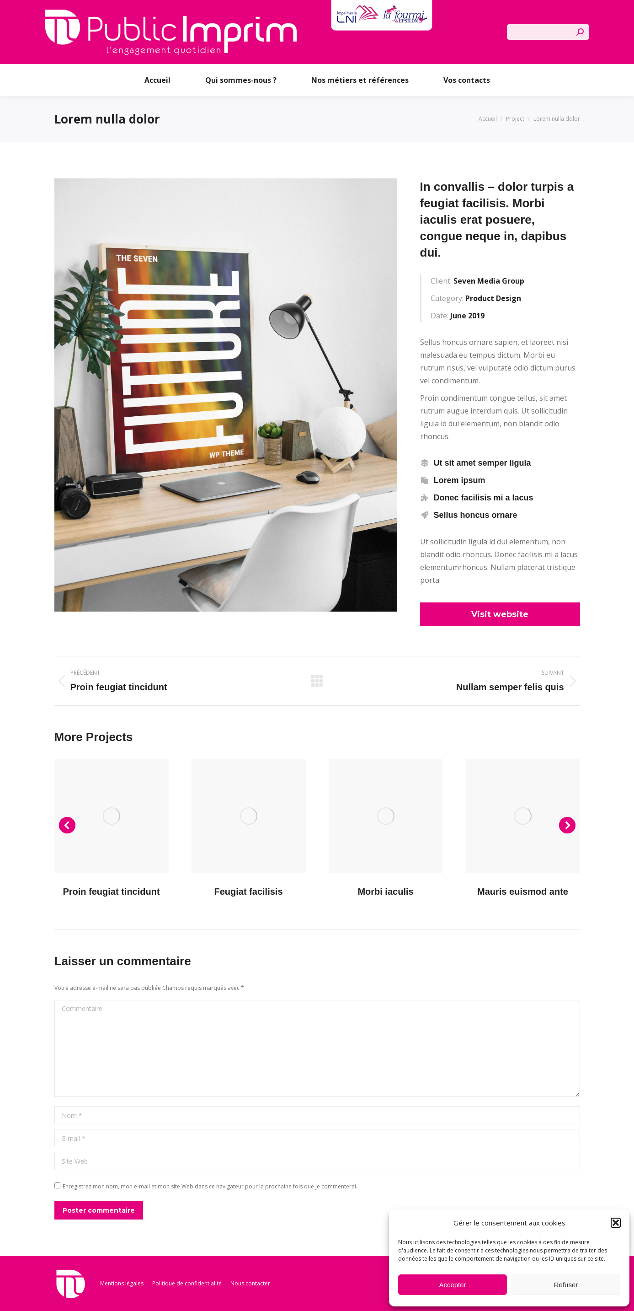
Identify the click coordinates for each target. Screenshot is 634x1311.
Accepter (452, 1285)
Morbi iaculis (385, 892)
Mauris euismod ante (522, 892)
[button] (615, 1222)
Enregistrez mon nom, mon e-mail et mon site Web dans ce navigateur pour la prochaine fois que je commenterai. (210, 1186)
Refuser (566, 1285)
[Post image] (111, 816)
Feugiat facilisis (248, 892)
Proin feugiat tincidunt (111, 892)
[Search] (548, 32)
